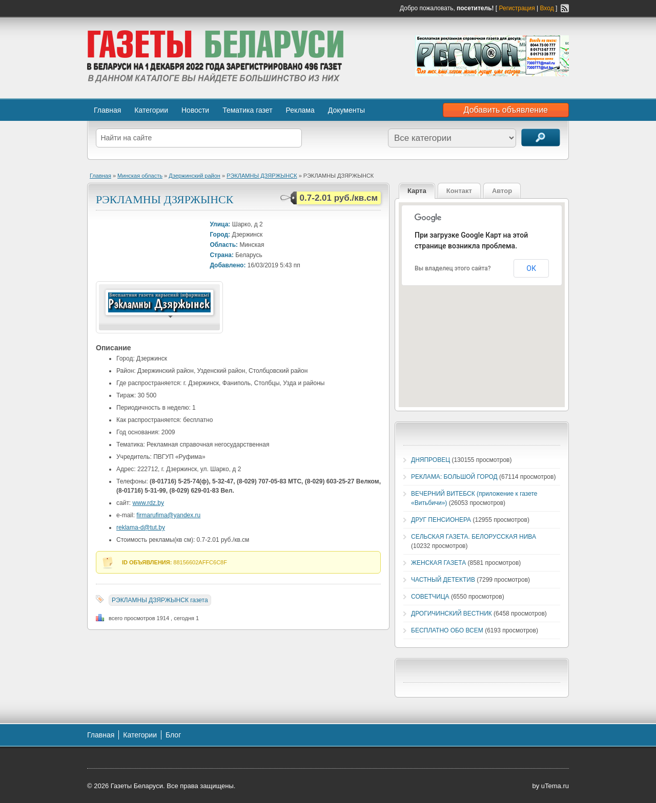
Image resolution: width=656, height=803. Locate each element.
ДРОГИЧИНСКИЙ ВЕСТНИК (451, 613)
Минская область (139, 176)
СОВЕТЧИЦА (430, 596)
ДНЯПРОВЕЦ (430, 459)
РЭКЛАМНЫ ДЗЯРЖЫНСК (262, 176)
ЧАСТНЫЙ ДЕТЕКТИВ (443, 579)
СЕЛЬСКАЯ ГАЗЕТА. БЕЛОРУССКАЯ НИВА (473, 536)
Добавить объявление (506, 109)
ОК (531, 268)
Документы (346, 110)
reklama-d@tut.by (140, 527)
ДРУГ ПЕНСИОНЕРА (441, 519)
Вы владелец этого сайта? (453, 268)
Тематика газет (247, 110)
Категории (151, 110)
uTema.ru (555, 786)
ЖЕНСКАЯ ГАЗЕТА (438, 562)
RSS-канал (565, 8)
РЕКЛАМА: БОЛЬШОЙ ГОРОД (454, 476)
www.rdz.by (148, 502)
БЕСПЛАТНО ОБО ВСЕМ (447, 630)
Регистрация (517, 8)
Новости (195, 110)
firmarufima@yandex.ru (168, 515)
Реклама (300, 110)
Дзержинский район (194, 176)
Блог (173, 735)
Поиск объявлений (540, 137)
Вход (547, 8)
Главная (107, 110)
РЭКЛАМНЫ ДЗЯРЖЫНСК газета (160, 600)
